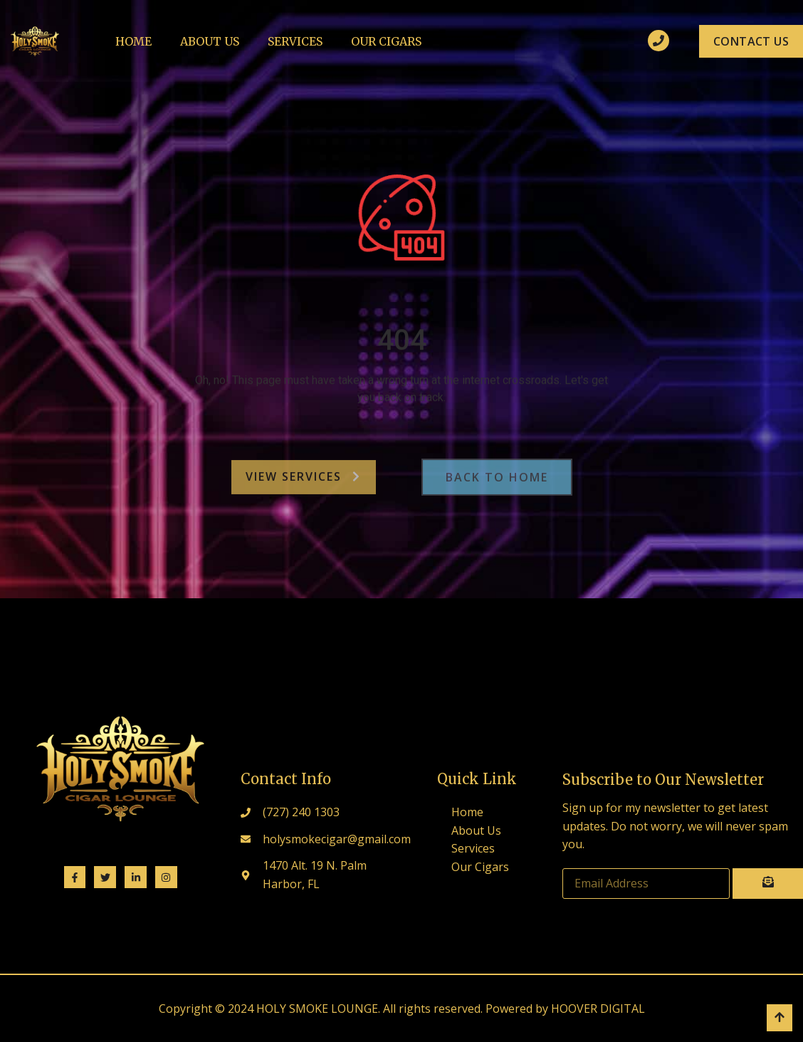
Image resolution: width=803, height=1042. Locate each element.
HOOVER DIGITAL (598, 1008)
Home (133, 41)
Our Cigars (386, 41)
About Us (209, 41)
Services (295, 41)
